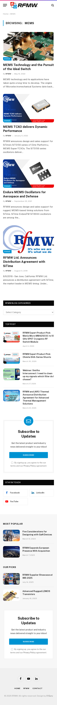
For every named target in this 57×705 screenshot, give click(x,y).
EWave (7, 59)
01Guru (49, 696)
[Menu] (5, 5)
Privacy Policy (30, 466)
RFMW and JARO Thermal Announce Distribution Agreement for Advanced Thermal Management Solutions (36, 397)
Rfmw (26, 688)
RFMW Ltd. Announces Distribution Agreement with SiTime (24, 262)
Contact (38, 688)
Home (5, 14)
